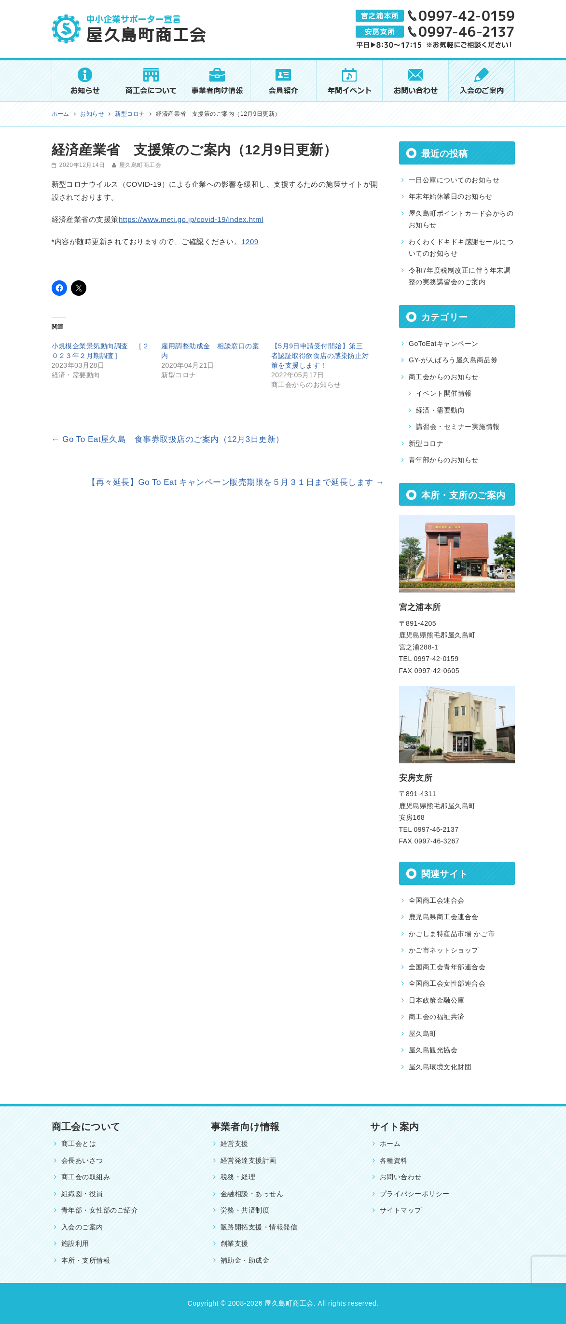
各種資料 (394, 1160)
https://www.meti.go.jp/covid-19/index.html (191, 219)
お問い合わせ (401, 1177)
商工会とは (78, 1143)
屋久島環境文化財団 (440, 1067)
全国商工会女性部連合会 (447, 983)
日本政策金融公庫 (437, 1000)
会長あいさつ (82, 1160)
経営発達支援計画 (248, 1160)
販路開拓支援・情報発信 (259, 1227)
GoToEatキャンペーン (444, 343)
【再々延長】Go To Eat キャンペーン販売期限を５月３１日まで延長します (235, 482)
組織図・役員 (82, 1194)
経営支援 (234, 1143)
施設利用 (75, 1243)
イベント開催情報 (444, 393)
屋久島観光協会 (433, 1050)
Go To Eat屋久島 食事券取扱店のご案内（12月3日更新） (168, 439)
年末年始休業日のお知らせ (451, 196)
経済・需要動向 (440, 410)
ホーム (390, 1143)
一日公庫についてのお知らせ (454, 180)
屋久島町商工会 (140, 165)
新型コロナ (426, 443)
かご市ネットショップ (444, 950)
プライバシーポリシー (415, 1194)
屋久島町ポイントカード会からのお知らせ (461, 219)
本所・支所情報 (85, 1260)
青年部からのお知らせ (444, 460)
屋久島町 (423, 1033)
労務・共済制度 (245, 1210)
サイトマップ (401, 1210)
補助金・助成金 (245, 1260)
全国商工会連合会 (437, 900)
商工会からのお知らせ (444, 377)
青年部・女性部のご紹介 (99, 1210)
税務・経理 (238, 1177)
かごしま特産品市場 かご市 (452, 934)
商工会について (86, 1126)
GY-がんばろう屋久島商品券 (453, 360)
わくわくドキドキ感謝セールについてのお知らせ (461, 248)
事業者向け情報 (245, 1126)
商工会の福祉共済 (437, 1017)
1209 (249, 241)
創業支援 (234, 1243)
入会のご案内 (82, 1227)
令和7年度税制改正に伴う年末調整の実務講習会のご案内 (460, 276)
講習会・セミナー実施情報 (458, 426)
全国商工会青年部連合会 (447, 967)
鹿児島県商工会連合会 (444, 917)
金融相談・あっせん (252, 1194)
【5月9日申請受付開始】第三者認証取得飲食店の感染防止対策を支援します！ (320, 355)
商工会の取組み (85, 1177)
